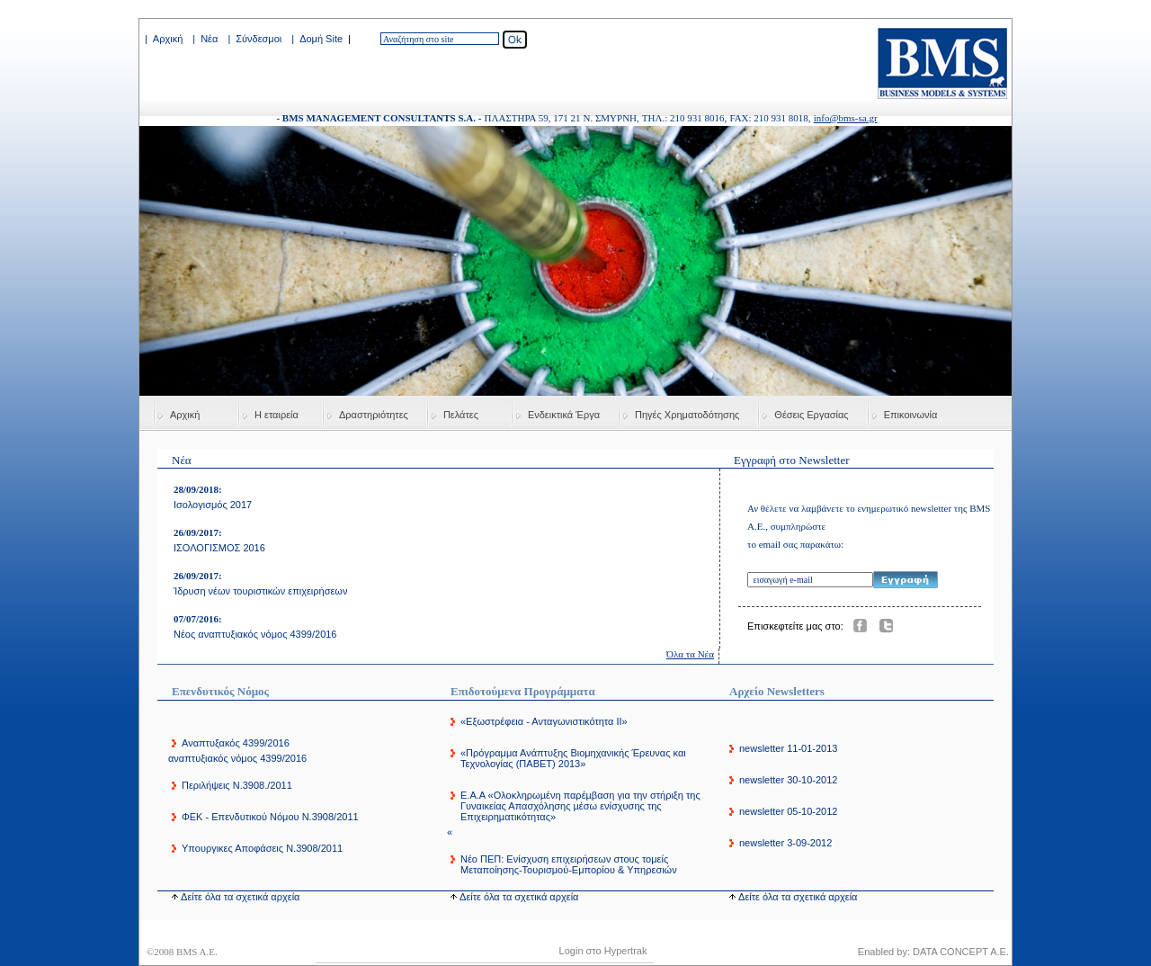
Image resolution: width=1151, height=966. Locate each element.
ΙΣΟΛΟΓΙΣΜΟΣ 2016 (219, 547)
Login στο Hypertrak (603, 950)
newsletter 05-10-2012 (788, 811)
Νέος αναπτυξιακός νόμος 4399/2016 (255, 634)
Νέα (209, 38)
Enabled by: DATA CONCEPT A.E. (933, 951)
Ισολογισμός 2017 (213, 504)
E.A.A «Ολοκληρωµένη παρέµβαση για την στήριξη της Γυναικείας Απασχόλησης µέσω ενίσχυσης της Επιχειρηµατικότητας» (580, 806)
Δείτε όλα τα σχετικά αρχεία (240, 896)
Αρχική (168, 38)
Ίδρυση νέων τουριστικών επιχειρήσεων (260, 591)
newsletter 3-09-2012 (785, 842)
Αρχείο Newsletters (777, 691)
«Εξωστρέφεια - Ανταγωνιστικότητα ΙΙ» (544, 721)
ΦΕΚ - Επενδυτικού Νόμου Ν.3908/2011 (270, 816)
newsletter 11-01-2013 (788, 748)
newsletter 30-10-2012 (788, 779)
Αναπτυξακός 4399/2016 (236, 743)
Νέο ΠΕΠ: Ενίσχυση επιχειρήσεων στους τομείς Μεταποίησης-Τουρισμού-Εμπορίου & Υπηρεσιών (568, 864)
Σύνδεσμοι (258, 38)
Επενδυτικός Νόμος (220, 691)
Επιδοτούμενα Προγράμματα (523, 691)
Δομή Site (321, 38)
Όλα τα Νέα (690, 653)
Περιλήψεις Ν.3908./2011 (237, 785)
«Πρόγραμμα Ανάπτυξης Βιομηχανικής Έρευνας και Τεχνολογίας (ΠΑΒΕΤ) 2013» (573, 758)
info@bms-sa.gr (846, 117)
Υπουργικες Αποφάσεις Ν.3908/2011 (262, 848)
